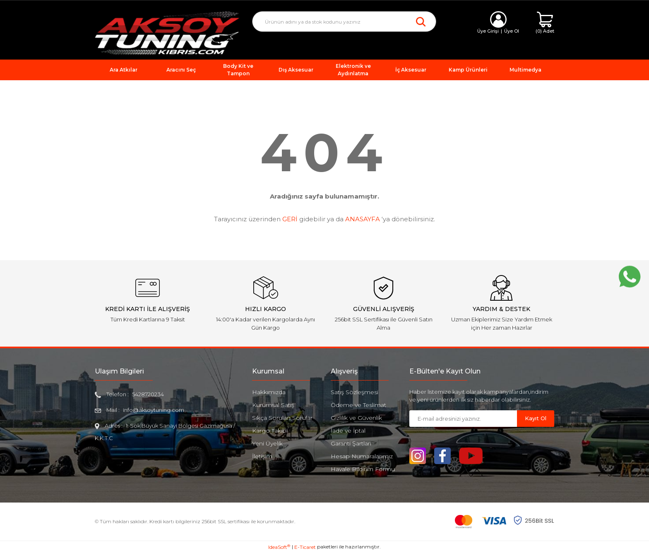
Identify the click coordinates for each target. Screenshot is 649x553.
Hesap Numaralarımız (362, 456)
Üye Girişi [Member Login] (488, 31)
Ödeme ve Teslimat (358, 405)
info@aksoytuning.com (153, 410)
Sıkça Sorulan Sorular (282, 417)
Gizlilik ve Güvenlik (356, 417)
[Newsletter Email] (463, 418)
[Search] (344, 21)
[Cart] (545, 23)
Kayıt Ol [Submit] (535, 418)
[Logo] (167, 32)
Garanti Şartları (351, 443)
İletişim (262, 456)
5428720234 (148, 394)
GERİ (290, 219)
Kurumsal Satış (273, 405)
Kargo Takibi (270, 430)
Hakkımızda (269, 392)
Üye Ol (511, 31)
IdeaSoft (279, 546)
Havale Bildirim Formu (363, 469)
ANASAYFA (362, 219)
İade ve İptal (348, 430)
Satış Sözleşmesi (354, 392)
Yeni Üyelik (267, 443)
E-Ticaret (305, 547)
